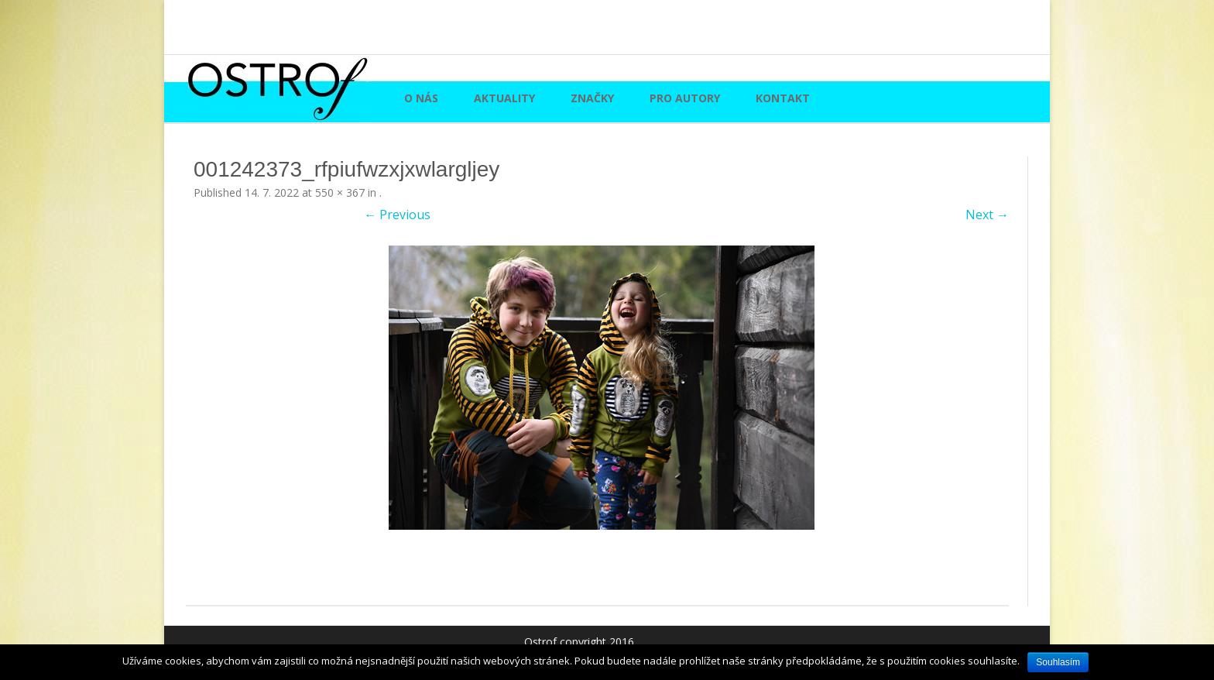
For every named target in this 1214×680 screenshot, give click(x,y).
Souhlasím (1058, 662)
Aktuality (504, 98)
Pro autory (685, 98)
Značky (592, 98)
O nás (421, 98)
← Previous (397, 214)
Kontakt (783, 98)
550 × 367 (340, 192)
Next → (987, 214)
